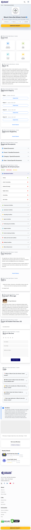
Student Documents (8, 148)
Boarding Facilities (7, 214)
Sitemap (2, 514)
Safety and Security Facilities (9, 237)
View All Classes (15, 124)
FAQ (2, 516)
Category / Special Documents (11, 156)
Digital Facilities (6, 228)
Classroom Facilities (7, 205)
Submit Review (15, 359)
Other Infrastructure (7, 246)
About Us (2, 489)
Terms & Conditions (4, 510)
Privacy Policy (3, 512)
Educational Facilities (7, 173)
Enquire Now (15, 98)
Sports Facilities (6, 219)
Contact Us (3, 492)
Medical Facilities (6, 242)
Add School (3, 504)
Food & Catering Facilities (8, 233)
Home (2, 5)
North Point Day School (13, 453)
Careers (2, 502)
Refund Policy (3, 500)
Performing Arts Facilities (8, 223)
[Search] (25, 2)
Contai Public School (12, 459)
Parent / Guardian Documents (10, 152)
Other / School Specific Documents (12, 160)
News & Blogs (3, 494)
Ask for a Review (15, 445)
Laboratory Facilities (7, 209)
